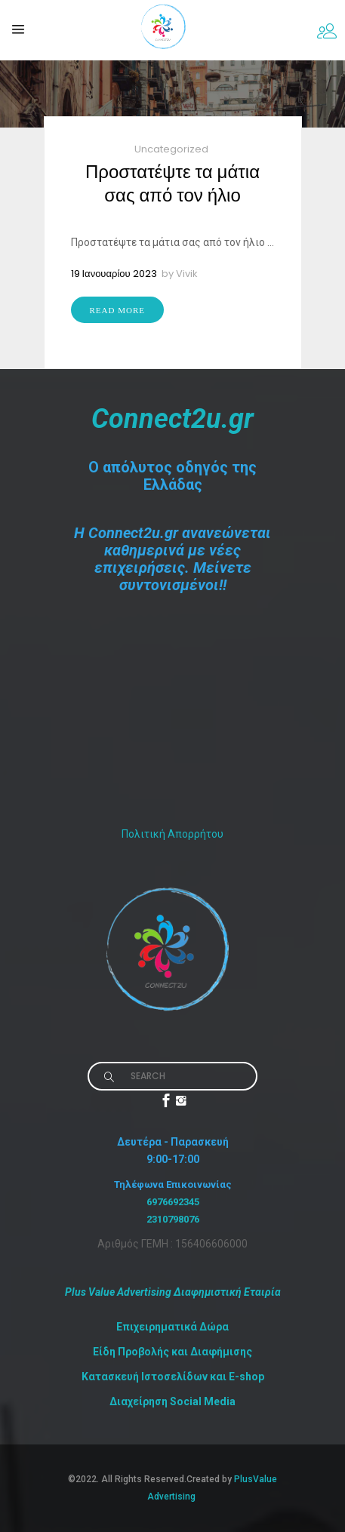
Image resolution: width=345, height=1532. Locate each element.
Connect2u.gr (172, 419)
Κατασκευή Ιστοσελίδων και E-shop (173, 1376)
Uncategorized (171, 149)
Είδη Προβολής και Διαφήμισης (172, 1352)
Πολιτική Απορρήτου (172, 834)
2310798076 (172, 1219)
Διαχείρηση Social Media (172, 1401)
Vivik (187, 273)
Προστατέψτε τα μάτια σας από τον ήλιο (172, 183)
